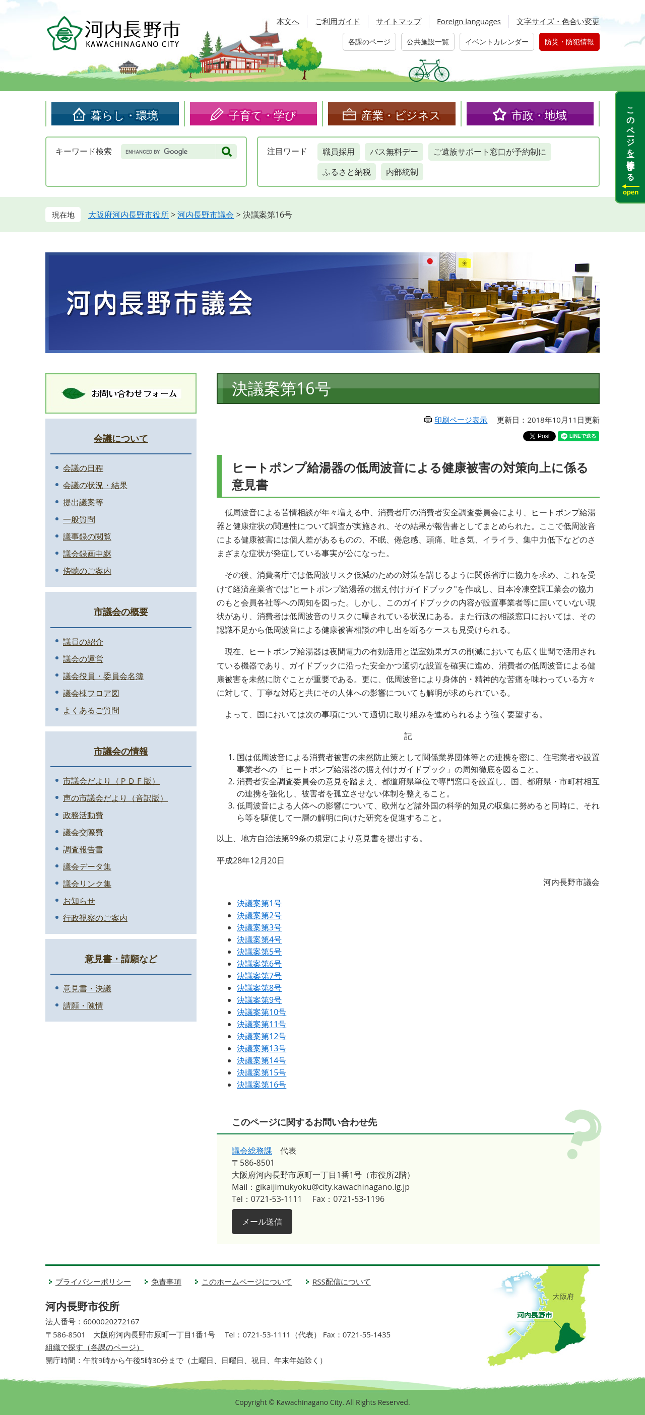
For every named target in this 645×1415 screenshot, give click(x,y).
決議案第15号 (261, 1072)
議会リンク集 (87, 883)
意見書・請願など (121, 959)
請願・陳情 (83, 1005)
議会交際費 (83, 832)
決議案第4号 (259, 939)
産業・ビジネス (401, 114)
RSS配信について (341, 1281)
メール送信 (262, 1221)
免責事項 (166, 1281)
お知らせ (79, 900)
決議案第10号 (261, 1012)
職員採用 (338, 151)
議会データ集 (87, 866)
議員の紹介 (83, 641)
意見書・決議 (87, 988)
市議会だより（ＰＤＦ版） (111, 780)
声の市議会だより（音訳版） (115, 797)
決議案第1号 (259, 903)
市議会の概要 (121, 611)
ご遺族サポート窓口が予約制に (489, 151)
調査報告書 (83, 849)
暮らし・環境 (124, 114)
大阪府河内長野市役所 (128, 214)
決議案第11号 (261, 1024)
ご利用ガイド (337, 21)
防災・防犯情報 (569, 41)
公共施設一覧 (428, 41)
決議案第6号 (259, 963)
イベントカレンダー (497, 41)
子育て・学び (262, 114)
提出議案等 (83, 502)
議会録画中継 (87, 553)
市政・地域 (539, 114)
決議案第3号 (259, 927)
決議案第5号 (259, 951)
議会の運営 (83, 658)
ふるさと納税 (346, 171)
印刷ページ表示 (460, 420)
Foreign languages (469, 21)
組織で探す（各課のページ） (94, 1347)
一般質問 (79, 519)
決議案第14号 (261, 1060)
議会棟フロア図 (91, 693)
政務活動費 (83, 815)
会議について (121, 438)
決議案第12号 (261, 1036)
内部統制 (402, 171)
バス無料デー (394, 151)
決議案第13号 (261, 1048)
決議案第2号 (259, 915)
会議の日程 (83, 468)
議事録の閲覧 (87, 536)
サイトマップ (398, 21)
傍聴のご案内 (87, 570)
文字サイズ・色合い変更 (558, 21)
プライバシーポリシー (93, 1281)
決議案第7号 (259, 975)
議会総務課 (252, 1150)
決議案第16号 (261, 1084)
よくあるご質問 (91, 710)
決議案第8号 (259, 987)
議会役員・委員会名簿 (103, 676)
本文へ (288, 21)
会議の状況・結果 (95, 485)
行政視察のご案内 (95, 917)
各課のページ (369, 41)
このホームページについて (247, 1281)
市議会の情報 (121, 751)
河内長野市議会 (205, 214)
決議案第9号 (259, 999)
